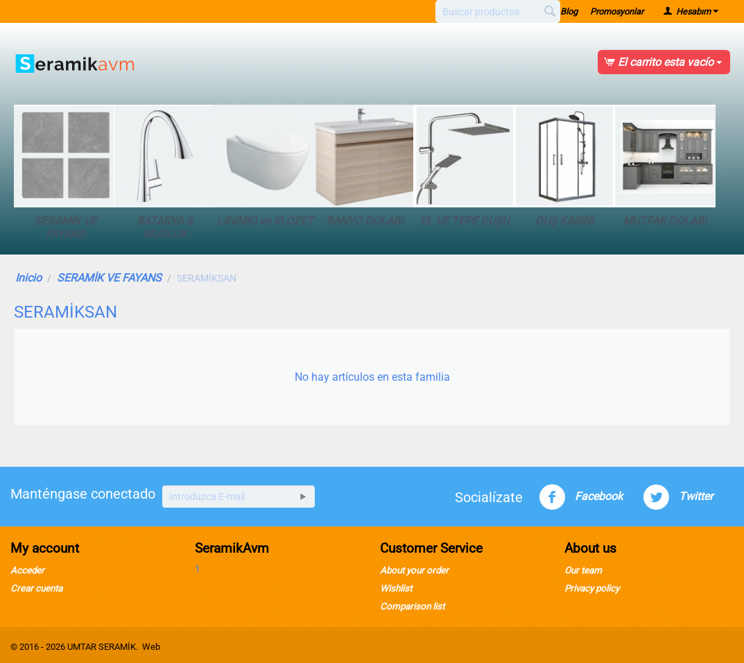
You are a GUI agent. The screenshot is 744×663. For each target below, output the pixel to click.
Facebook (581, 497)
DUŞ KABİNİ (564, 166)
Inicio (28, 277)
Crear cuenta (36, 588)
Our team (583, 570)
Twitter (678, 497)
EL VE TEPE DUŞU (464, 166)
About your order (414, 570)
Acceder (27, 570)
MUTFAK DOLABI (664, 166)
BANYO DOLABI (364, 166)
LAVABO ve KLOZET (265, 166)
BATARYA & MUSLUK (165, 173)
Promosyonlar (616, 11)
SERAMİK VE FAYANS (65, 173)
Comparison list (412, 606)
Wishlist (396, 588)
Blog (569, 11)
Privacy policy (591, 588)
